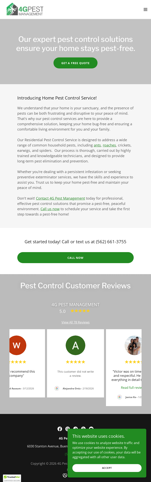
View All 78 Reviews (76, 322)
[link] (24, 9)
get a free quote (75, 63)
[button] (145, 9)
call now (75, 258)
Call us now (50, 208)
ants (97, 145)
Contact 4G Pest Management (60, 198)
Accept (107, 468)
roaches (109, 145)
